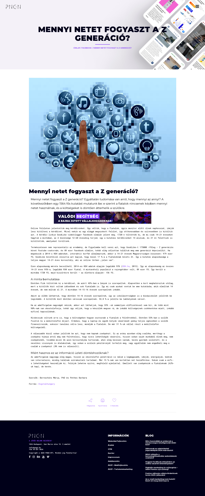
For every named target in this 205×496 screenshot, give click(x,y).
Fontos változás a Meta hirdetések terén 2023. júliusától (161, 474)
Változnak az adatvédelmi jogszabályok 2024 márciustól (159, 449)
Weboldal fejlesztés (117, 441)
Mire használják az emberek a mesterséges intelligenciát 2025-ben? (160, 442)
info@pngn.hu (35, 448)
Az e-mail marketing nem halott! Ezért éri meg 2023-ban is (160, 480)
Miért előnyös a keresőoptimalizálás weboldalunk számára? (161, 456)
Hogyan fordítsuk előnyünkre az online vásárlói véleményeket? (160, 462)
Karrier (111, 453)
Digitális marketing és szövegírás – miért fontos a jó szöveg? (161, 468)
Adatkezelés (114, 461)
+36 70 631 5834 (36, 449)
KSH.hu (126, 266)
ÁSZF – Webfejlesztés (118, 465)
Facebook (87, 48)
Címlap (76, 48)
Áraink (111, 445)
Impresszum (114, 457)
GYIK (110, 449)
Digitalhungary (47, 383)
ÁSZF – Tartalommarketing (120, 469)
